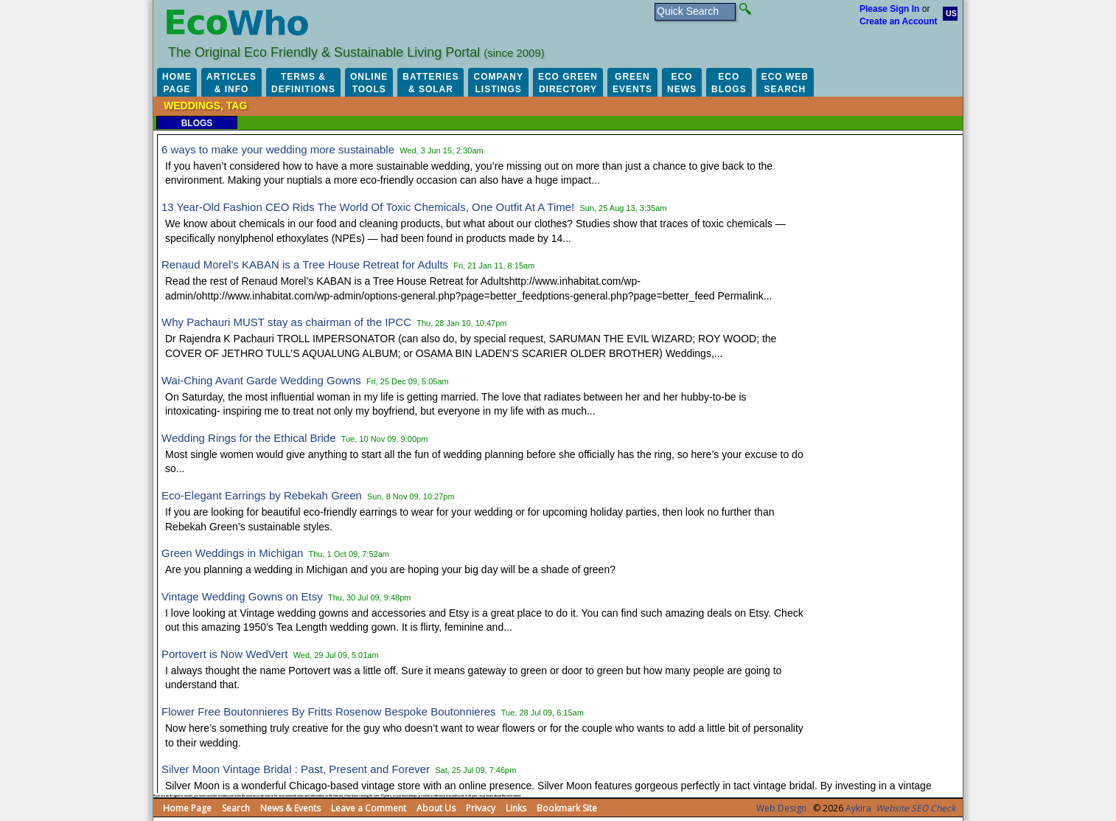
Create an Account (898, 21)
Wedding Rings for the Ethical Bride (248, 438)
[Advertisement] (889, 361)
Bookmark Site (567, 808)
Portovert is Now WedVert (224, 654)
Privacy (480, 808)
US (951, 13)
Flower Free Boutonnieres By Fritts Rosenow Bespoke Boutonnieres (328, 711)
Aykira (858, 808)
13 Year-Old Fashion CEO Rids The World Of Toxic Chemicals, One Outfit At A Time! (367, 207)
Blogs (197, 123)
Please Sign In (889, 9)
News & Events (290, 808)
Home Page (187, 808)
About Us (436, 808)
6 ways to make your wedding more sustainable (277, 149)
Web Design (781, 808)
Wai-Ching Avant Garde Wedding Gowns (261, 380)
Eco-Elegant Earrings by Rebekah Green (261, 495)
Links (516, 808)
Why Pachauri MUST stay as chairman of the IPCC (286, 322)
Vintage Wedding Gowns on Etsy (242, 596)
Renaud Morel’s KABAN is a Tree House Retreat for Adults (304, 264)
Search (236, 808)
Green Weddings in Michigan (232, 553)
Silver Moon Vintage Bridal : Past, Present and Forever (295, 769)
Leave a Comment (368, 808)
